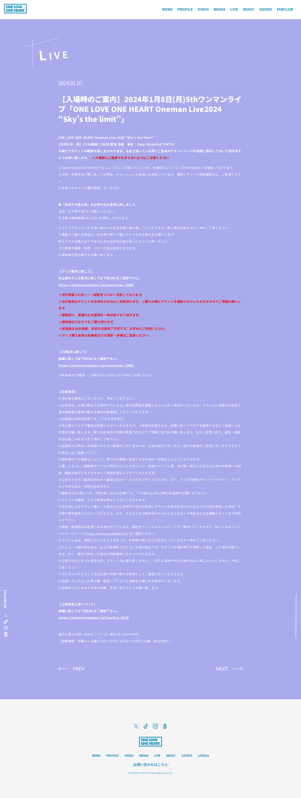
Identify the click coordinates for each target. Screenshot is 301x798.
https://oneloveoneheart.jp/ (106, 533)
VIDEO (129, 755)
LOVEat (203, 755)
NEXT (222, 668)
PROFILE (112, 755)
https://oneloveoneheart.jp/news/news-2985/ (96, 285)
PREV (79, 668)
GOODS (186, 755)
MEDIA (143, 755)
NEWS (96, 755)
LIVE (157, 755)
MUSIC (171, 755)
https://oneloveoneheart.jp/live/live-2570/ (93, 617)
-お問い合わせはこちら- (150, 764)
